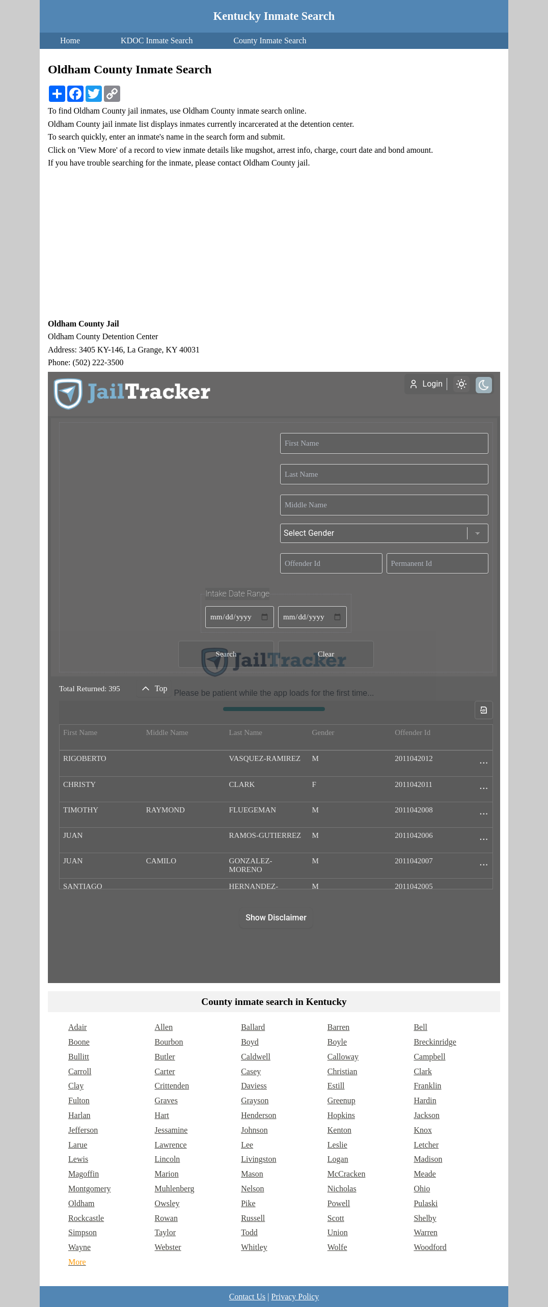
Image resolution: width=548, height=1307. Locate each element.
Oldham (81, 1203)
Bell (420, 1027)
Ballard (253, 1027)
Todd (249, 1232)
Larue (77, 1144)
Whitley (254, 1247)
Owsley (167, 1203)
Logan (337, 1159)
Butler (165, 1056)
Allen (164, 1027)
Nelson (252, 1188)
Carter (165, 1071)
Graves (166, 1100)
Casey (251, 1071)
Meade (425, 1173)
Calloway (343, 1056)
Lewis (78, 1159)
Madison (428, 1159)
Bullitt (78, 1056)
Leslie (337, 1144)
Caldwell (255, 1056)
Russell (253, 1218)
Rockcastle (86, 1218)
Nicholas (342, 1188)
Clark (423, 1071)
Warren (425, 1232)
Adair (77, 1027)
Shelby (425, 1218)
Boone (79, 1042)
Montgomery (89, 1188)
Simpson (82, 1232)
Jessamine (171, 1130)
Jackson (427, 1115)
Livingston (258, 1159)
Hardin (425, 1100)
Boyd (250, 1042)
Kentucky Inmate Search (274, 16)
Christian (342, 1071)
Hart (162, 1115)
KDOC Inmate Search (157, 40)
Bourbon (169, 1042)
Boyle (337, 1042)
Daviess (254, 1085)
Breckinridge (435, 1042)
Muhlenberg (175, 1188)
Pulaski (425, 1203)
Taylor (165, 1232)
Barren (338, 1027)
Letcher (426, 1144)
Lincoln (167, 1159)
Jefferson (83, 1130)
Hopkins (341, 1115)
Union (337, 1232)
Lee (247, 1144)
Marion (167, 1173)
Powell (338, 1203)
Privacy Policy (295, 1296)
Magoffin (83, 1173)
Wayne (79, 1247)
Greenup (341, 1100)
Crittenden (172, 1085)
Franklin (427, 1085)
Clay (76, 1085)
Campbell (429, 1056)
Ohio (422, 1188)
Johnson (254, 1130)
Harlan (79, 1115)
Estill (336, 1085)
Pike (248, 1203)
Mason (252, 1173)
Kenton (339, 1130)
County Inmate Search (269, 40)
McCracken (346, 1173)
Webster (168, 1247)
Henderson (258, 1115)
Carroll (79, 1071)
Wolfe (337, 1247)
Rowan (166, 1218)
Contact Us (247, 1296)
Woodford (430, 1247)
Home (70, 40)
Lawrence (171, 1144)
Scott (335, 1218)
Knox (423, 1130)
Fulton (79, 1100)
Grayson (254, 1100)
